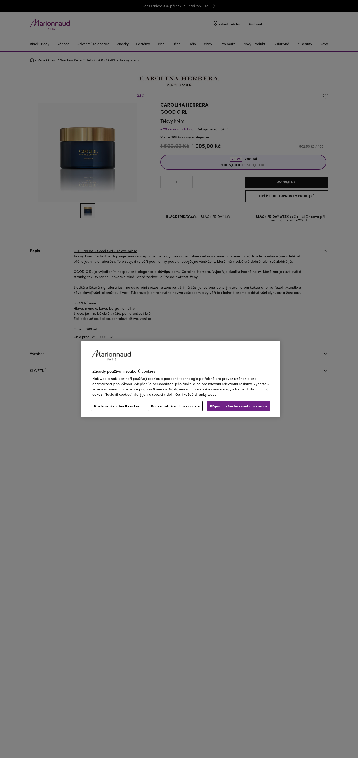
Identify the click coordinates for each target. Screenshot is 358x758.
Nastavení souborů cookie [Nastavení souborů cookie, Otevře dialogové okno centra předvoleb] (116, 405)
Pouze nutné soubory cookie (175, 405)
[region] (180, 379)
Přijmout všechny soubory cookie (239, 405)
